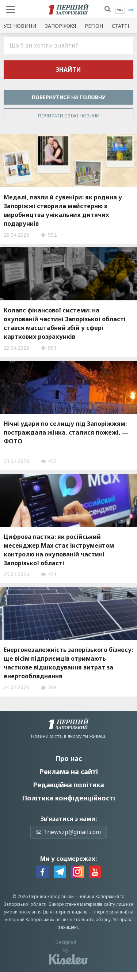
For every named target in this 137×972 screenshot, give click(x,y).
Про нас (68, 758)
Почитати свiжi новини (68, 115)
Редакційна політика (68, 784)
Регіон (94, 25)
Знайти (68, 69)
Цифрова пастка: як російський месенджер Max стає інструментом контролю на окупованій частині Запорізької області (59, 550)
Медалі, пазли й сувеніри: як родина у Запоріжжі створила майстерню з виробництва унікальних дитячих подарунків (63, 210)
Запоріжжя (60, 25)
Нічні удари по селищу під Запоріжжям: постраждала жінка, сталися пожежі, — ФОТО (66, 432)
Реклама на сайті (68, 771)
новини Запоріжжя (99, 896)
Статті (120, 25)
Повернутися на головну (68, 97)
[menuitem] (120, 10)
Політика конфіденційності (68, 797)
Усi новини (20, 25)
